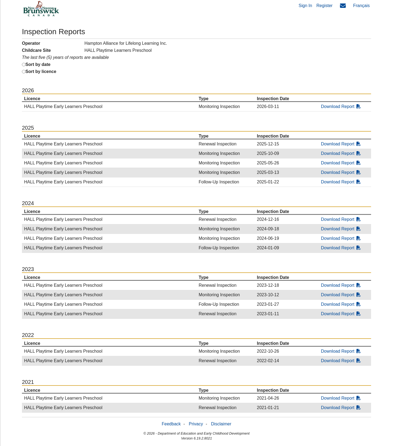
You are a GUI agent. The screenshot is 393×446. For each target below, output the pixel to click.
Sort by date (37, 64)
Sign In (305, 5)
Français (361, 5)
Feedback (171, 424)
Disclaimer (221, 424)
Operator (31, 43)
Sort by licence (40, 71)
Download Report (341, 106)
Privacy (196, 424)
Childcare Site (36, 50)
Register (324, 5)
